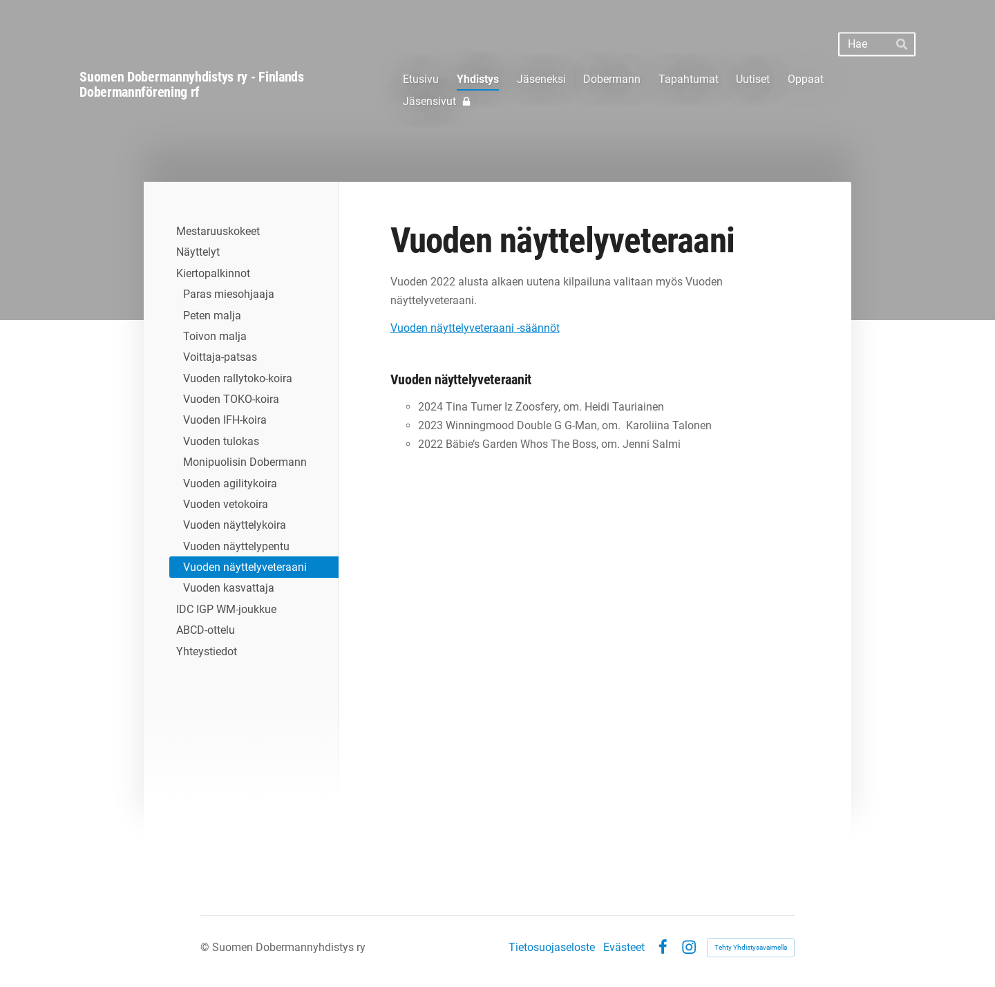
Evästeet (624, 947)
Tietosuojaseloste (552, 947)
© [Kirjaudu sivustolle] (206, 947)
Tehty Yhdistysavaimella (750, 947)
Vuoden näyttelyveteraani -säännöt (475, 328)
